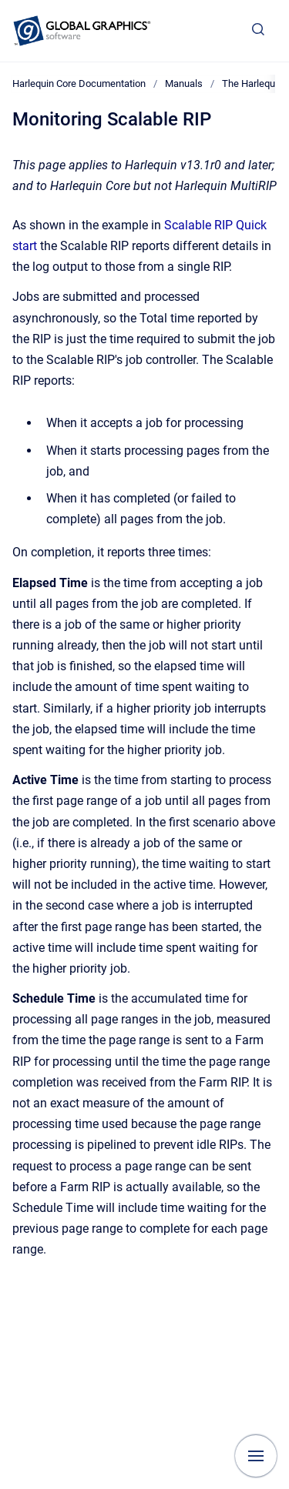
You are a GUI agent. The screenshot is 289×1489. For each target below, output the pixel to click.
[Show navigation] (256, 1456)
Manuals (184, 83)
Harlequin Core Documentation (79, 83)
